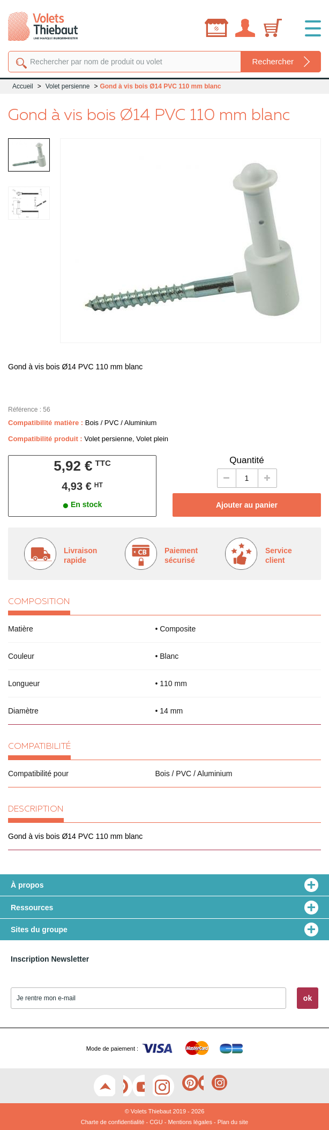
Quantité (246, 460)
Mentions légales (190, 1122)
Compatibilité (39, 746)
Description (36, 809)
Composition (39, 602)
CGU (155, 1122)
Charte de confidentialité (113, 1122)
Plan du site (233, 1122)
